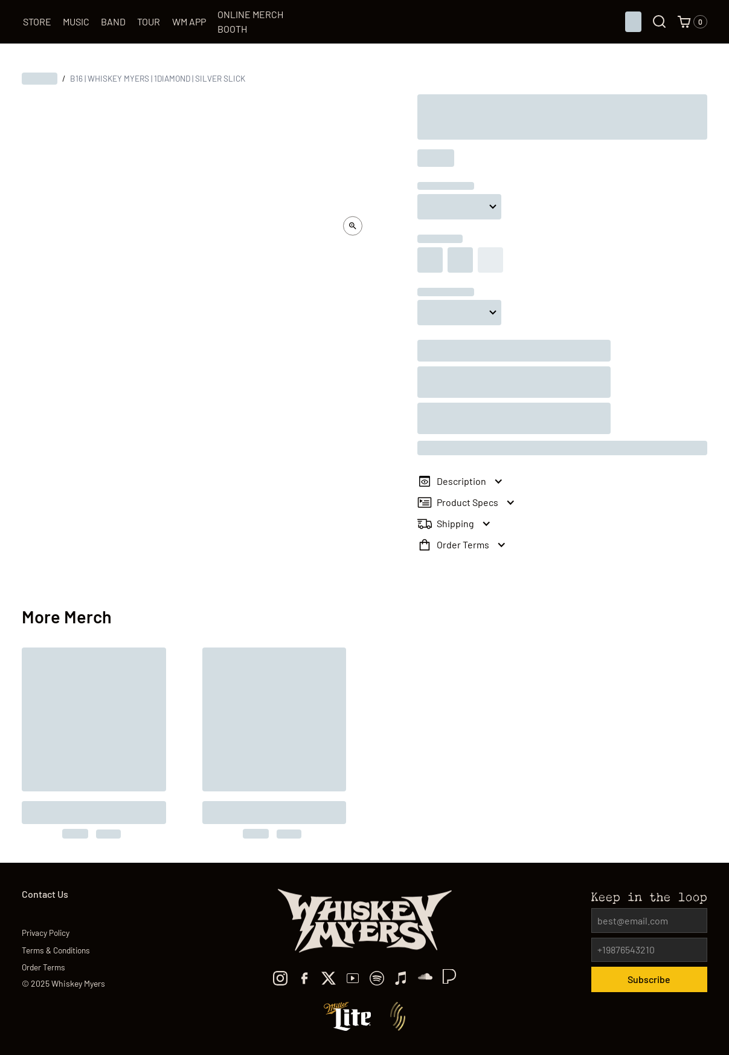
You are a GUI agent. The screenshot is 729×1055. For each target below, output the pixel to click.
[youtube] (352, 978)
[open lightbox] (352, 226)
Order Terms (43, 967)
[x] (328, 978)
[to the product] (93, 743)
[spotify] (377, 978)
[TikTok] (425, 978)
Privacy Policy (45, 932)
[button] (692, 22)
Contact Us (45, 894)
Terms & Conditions (56, 950)
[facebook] (304, 978)
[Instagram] (280, 978)
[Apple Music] (401, 978)
